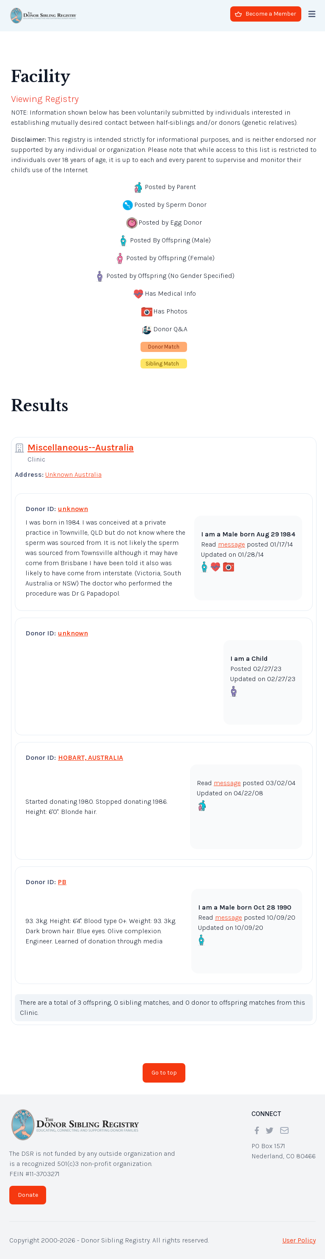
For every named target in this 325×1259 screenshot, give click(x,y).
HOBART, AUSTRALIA (90, 757)
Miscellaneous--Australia (81, 447)
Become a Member (265, 13)
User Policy (299, 1240)
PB (62, 882)
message (231, 544)
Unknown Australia (73, 474)
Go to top (164, 1072)
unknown (73, 509)
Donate (28, 1195)
